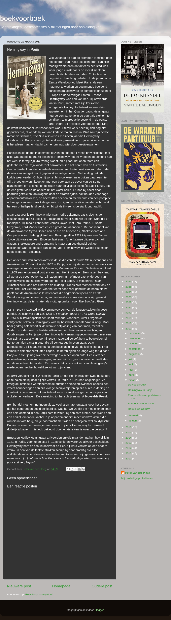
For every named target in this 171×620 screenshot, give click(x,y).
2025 (128, 286)
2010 (128, 458)
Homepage (61, 586)
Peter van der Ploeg (137, 472)
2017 (128, 328)
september (135, 348)
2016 (128, 427)
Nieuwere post (19, 586)
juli (131, 359)
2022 (128, 302)
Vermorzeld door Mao (141, 403)
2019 (128, 318)
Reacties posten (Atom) (39, 594)
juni (131, 364)
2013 (128, 442)
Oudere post (102, 586)
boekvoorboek (22, 18)
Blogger (99, 609)
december (135, 333)
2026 (128, 281)
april (131, 374)
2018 (128, 323)
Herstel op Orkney (139, 408)
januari (133, 420)
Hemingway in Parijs (140, 389)
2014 (128, 437)
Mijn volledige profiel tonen (137, 478)
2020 (128, 312)
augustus (134, 354)
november (135, 338)
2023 (128, 297)
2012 (128, 448)
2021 (128, 307)
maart (132, 380)
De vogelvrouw (137, 384)
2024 (128, 291)
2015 (128, 432)
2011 (128, 453)
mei (131, 369)
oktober (133, 343)
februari (134, 415)
